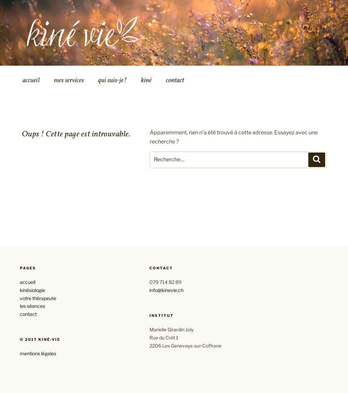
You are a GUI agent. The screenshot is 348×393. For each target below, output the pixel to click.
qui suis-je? (112, 80)
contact (175, 80)
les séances (32, 306)
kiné (146, 80)
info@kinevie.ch (166, 290)
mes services (69, 80)
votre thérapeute (38, 298)
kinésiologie (32, 290)
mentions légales (38, 353)
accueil (31, 80)
